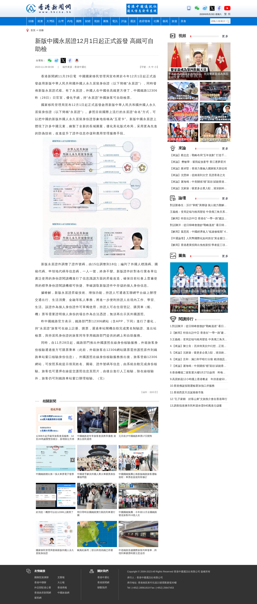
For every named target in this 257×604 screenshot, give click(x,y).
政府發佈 (144, 21)
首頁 (33, 30)
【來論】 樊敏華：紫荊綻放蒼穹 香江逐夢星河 (198, 161)
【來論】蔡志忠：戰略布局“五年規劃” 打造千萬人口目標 (204, 155)
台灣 (61, 21)
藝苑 (165, 21)
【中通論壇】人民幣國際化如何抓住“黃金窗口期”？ (201, 238)
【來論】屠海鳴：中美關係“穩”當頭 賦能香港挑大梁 (201, 181)
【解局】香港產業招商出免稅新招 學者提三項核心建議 (203, 244)
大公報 (61, 582)
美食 (183, 21)
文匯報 (61, 577)
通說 (133, 21)
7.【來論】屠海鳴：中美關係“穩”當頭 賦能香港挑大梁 (202, 365)
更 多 (225, 36)
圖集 (106, 21)
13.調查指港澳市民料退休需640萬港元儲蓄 (196, 405)
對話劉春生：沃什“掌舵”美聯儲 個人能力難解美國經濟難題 (205, 205)
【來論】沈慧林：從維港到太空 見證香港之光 (197, 175)
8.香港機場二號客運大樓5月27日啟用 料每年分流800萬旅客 (207, 372)
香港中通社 (103, 577)
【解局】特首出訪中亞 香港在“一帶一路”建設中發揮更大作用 (206, 218)
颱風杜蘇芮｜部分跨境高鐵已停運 (95, 550)
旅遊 (174, 21)
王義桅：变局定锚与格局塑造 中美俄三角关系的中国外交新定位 (208, 211)
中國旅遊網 (63, 592)
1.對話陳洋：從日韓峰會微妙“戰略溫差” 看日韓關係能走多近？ (207, 326)
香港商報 (62, 587)
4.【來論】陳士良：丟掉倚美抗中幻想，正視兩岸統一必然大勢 (208, 346)
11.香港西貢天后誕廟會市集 (187, 392)
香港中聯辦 (40, 582)
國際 (79, 21)
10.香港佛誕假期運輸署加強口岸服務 (192, 385)
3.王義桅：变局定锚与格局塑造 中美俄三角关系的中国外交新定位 (209, 339)
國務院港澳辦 (41, 577)
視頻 (97, 21)
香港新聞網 (103, 582)
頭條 (31, 21)
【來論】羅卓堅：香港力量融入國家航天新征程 (198, 168)
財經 (88, 21)
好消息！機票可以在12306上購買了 (54, 512)
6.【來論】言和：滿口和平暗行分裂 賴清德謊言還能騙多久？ (207, 359)
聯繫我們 (102, 587)
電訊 (115, 21)
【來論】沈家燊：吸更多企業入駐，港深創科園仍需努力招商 (206, 188)
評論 (124, 21)
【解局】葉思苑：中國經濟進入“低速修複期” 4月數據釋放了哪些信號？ (213, 231)
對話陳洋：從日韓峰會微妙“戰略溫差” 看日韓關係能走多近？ (206, 225)
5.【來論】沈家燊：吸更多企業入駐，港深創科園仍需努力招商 (208, 352)
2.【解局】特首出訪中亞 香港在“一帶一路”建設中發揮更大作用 (207, 332)
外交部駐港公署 (42, 587)
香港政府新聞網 (42, 592)
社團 (156, 21)
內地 (70, 21)
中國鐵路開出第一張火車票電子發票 (55, 474)
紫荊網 (37, 597)
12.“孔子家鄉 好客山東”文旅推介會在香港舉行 (198, 399)
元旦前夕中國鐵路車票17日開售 (135, 436)
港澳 (40, 21)
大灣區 (50, 21)
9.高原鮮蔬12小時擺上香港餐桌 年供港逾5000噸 (200, 379)
